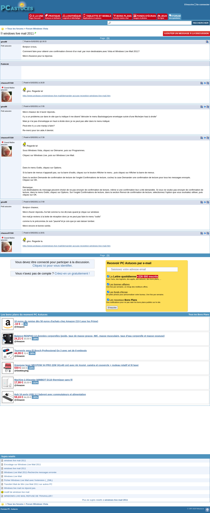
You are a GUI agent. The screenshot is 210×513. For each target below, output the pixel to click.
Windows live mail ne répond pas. (20, 488)
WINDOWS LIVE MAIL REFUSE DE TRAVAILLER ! (28, 496)
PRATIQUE (53, 16)
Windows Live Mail (13, 476)
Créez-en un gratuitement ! (72, 273)
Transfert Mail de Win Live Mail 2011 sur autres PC (28, 484)
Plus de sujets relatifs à (105, 500)
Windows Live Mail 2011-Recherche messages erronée (30, 472)
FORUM (175, 16)
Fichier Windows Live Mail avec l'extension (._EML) (28, 480)
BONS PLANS (122, 16)
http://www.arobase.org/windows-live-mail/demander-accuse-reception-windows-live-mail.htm (66, 95)
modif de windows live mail (16, 492)
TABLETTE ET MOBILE (97, 16)
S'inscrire (189, 4)
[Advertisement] (105, 431)
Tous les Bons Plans (199, 314)
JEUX (162, 16)
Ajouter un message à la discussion (186, 33)
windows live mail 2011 (15, 460)
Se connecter (203, 4)
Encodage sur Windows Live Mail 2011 (22, 464)
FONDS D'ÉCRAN (145, 16)
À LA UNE (36, 16)
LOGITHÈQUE (72, 16)
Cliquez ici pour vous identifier (52, 265)
